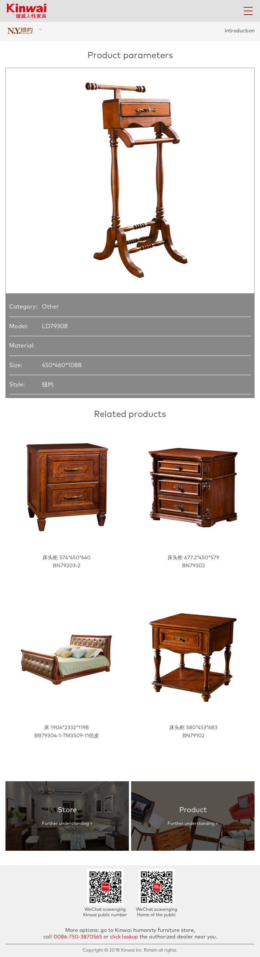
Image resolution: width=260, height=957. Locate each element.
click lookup (124, 937)
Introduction (240, 30)
